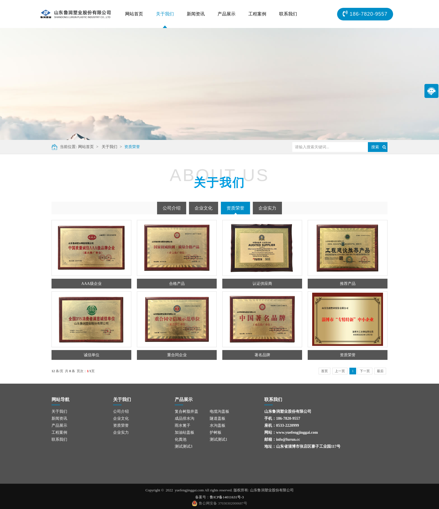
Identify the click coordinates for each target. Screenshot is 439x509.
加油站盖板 (184, 432)
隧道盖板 (217, 418)
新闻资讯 (196, 13)
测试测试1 (218, 439)
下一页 (365, 371)
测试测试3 (183, 446)
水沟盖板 (217, 425)
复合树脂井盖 (186, 411)
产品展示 (226, 13)
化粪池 (180, 439)
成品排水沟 (184, 418)
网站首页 (134, 13)
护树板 (215, 432)
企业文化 (204, 208)
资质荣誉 (132, 147)
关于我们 (165, 13)
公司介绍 (172, 208)
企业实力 (267, 208)
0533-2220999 (287, 425)
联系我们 (288, 13)
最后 (380, 371)
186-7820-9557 (288, 418)
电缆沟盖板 (219, 411)
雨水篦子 (182, 425)
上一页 (340, 371)
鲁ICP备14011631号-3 (227, 497)
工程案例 (257, 13)
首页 (324, 371)
